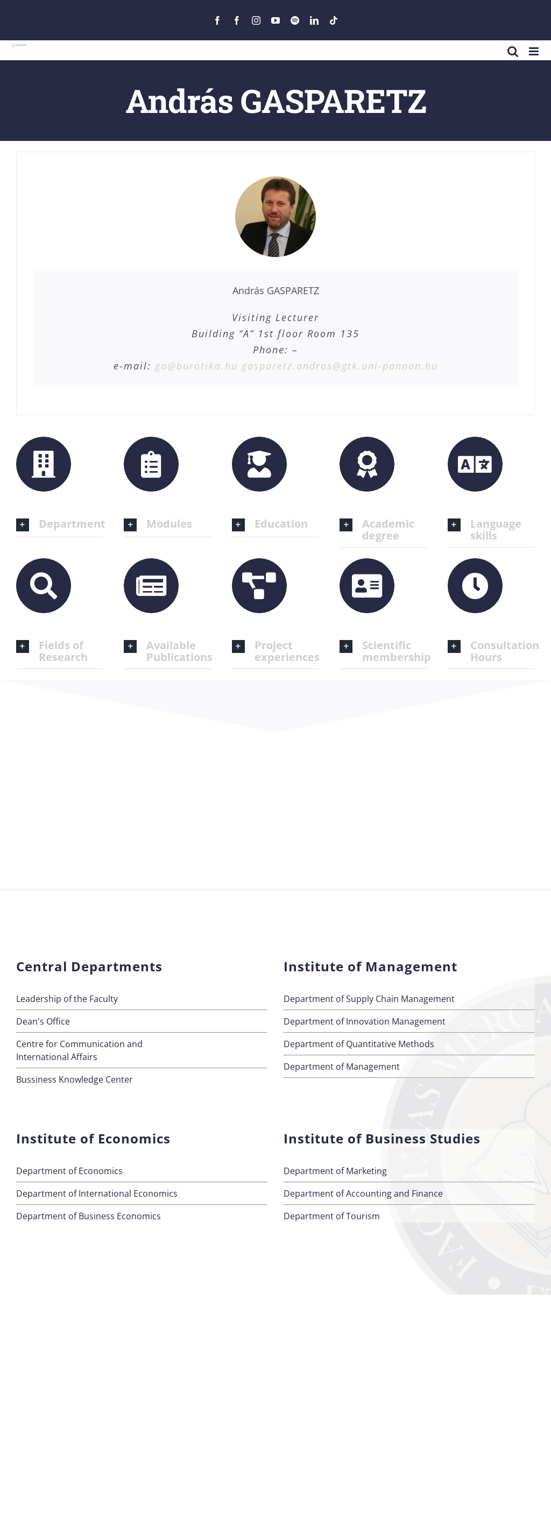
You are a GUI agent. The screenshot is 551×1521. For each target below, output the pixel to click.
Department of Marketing (335, 1171)
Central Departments (89, 966)
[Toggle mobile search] (512, 51)
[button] (59, 525)
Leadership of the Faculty (67, 999)
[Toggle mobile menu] (534, 51)
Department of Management (342, 1066)
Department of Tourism (332, 1216)
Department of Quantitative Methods (359, 1044)
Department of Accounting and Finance (363, 1193)
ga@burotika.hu (196, 365)
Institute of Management (370, 966)
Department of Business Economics (88, 1216)
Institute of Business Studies (382, 1138)
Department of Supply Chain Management (369, 999)
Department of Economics (69, 1171)
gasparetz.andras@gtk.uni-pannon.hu (340, 365)
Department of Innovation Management (365, 1021)
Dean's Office (43, 1021)
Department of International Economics (97, 1193)
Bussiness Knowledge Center (74, 1079)
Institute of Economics (93, 1138)
